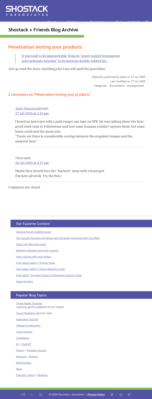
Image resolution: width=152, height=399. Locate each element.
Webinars (43, 375)
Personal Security (36, 350)
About (51, 22)
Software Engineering (28, 325)
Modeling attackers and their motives (37, 250)
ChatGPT (26, 344)
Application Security (27, 319)
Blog (119, 22)
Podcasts (21, 375)
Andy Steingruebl (28, 108)
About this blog (24, 281)
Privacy (20, 350)
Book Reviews (23, 362)
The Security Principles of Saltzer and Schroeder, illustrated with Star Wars (58, 238)
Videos (31, 375)
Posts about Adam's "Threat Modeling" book (40, 269)
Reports (33, 356)
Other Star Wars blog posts (31, 244)
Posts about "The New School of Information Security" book (49, 275)
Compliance (22, 337)
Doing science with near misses (33, 256)
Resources (97, 22)
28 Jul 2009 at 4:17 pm (32, 163)
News (19, 368)
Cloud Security (24, 331)
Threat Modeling (25, 313)
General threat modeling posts (33, 231)
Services (73, 22)
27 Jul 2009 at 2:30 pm (32, 113)
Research (21, 356)
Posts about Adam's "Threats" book (35, 262)
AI (17, 344)
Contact (133, 22)
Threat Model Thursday (29, 303)
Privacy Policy (96, 394)
